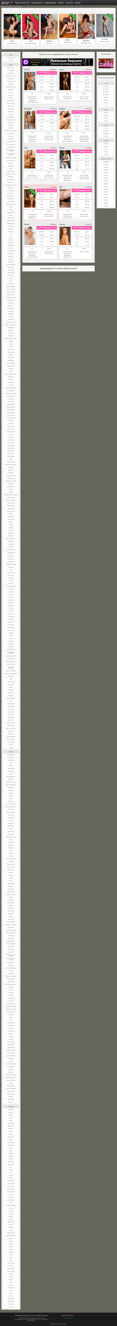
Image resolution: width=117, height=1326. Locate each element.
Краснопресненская (11, 289)
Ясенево (11, 747)
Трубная (11, 635)
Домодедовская (11, 223)
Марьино (11, 355)
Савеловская (11, 541)
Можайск (11, 1216)
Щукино (11, 1083)
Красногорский (11, 864)
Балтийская (11, 106)
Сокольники (11, 575)
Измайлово (11, 242)
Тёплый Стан (11, 1044)
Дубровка (11, 228)
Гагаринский (11, 815)
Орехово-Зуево (11, 1232)
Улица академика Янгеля (11, 655)
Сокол (10, 569)
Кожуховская (11, 267)
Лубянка (11, 341)
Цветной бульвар (11, 698)
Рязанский (10, 992)
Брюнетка (106, 146)
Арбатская (10, 95)
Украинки (106, 202)
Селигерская (11, 556)
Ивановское (11, 845)
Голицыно (11, 1131)
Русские (106, 191)
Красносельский (11, 867)
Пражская (11, 492)
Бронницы (10, 1115)
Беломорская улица (11, 119)
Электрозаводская (10, 736)
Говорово (11, 209)
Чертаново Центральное (11, 1077)
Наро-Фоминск (11, 1221)
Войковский (11, 801)
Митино (11, 371)
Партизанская (11, 453)
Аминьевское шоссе (11, 86)
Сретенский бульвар (11, 586)
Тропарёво (10, 632)
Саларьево (11, 544)
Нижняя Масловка (11, 396)
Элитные (106, 102)
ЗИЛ (11, 234)
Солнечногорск (11, 1268)
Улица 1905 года (11, 649)
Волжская (11, 187)
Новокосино (11, 401)
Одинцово (11, 1227)
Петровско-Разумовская (11, 464)
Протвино (11, 1243)
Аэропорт (11, 97)
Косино (11, 281)
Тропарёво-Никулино (11, 1050)
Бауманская (11, 111)
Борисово (11, 136)
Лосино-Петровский (11, 1205)
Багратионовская (11, 103)
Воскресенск (11, 1126)
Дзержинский (11, 1136)
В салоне (69, 3)
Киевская (11, 259)
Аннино (11, 92)
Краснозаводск (11, 1189)
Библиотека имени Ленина (10, 130)
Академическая (11, 73)
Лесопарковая (11, 327)
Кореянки (106, 183)
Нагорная (11, 385)
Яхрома (11, 1306)
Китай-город (11, 261)
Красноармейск (11, 1183)
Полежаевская (10, 486)
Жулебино (10, 231)
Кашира (11, 1169)
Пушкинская (11, 508)
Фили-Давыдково (11, 1055)
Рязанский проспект (11, 538)
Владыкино (11, 176)
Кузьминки (10, 311)
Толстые (106, 136)
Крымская (11, 305)
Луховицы (11, 1208)
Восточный (11, 809)
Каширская (11, 256)
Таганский (11, 1036)
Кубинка (11, 1194)
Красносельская (11, 291)
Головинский (11, 817)
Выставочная (11, 201)
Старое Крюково (11, 1031)
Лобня (10, 1202)
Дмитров (11, 1139)
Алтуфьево (11, 84)
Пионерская (11, 470)
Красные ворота (11, 294)
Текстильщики (11, 616)
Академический (11, 754)
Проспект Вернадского (10, 500)
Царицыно (10, 695)
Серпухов (11, 1265)
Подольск (11, 1241)
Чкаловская (11, 714)
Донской (11, 828)
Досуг (7, 2)
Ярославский (11, 1099)
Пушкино (11, 1246)
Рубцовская (11, 533)
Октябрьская (11, 428)
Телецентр (10, 619)
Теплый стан (11, 621)
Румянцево (11, 535)
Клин (11, 1172)
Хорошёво (10, 689)
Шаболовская (11, 717)
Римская (11, 527)
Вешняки (11, 795)
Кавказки (106, 172)
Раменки (11, 513)
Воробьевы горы (11, 196)
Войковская (11, 182)
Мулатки (106, 186)
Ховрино (11, 687)
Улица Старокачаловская (11, 673)
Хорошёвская (11, 692)
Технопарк (10, 624)
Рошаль (11, 1257)
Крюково (11, 872)
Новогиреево (11, 398)
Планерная (11, 472)
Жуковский (11, 1156)
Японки (106, 205)
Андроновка (11, 89)
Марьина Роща (11, 902)
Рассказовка (11, 516)
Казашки (106, 175)
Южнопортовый (11, 1094)
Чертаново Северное (11, 1074)
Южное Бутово (11, 1085)
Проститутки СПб (22, 3)
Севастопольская (11, 549)
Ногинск (11, 1224)
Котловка (11, 861)
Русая (106, 148)
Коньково (11, 275)
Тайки (106, 197)
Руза (11, 1260)
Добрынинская (11, 220)
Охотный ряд (11, 439)
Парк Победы (11, 450)
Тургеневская (11, 641)
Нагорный (11, 935)
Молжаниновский (11, 921)
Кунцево (11, 878)
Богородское (11, 787)
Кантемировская (11, 250)
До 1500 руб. (106, 86)
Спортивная (11, 583)
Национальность (106, 158)
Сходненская (11, 605)
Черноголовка (11, 1287)
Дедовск (11, 1134)
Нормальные (106, 133)
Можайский (11, 919)
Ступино (11, 1273)
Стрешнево (11, 591)
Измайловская (10, 245)
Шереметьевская (11, 722)
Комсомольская (11, 272)
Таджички (106, 194)
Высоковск (10, 1128)
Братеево (11, 790)
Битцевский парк (11, 133)
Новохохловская (11, 412)
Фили (11, 679)
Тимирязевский (11, 1047)
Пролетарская (11, 497)
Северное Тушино (11, 1011)
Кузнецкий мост (11, 308)
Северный (10, 1014)
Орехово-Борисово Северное (11, 955)
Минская (11, 368)
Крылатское (11, 302)
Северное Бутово (11, 1003)
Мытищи (11, 1219)
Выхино (11, 207)
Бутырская (10, 163)
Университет (11, 676)
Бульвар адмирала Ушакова (10, 150)
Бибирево (11, 128)
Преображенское (11, 978)
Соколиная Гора (11, 572)
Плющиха (11, 483)
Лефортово (11, 330)
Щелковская (11, 731)
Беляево (11, 125)
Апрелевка (11, 1109)
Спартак (11, 580)
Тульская (11, 638)
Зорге (11, 237)
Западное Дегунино (11, 836)
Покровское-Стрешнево (11, 976)
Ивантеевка (11, 1164)
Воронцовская (11, 198)
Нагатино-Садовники (11, 930)
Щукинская (11, 733)
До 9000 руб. (106, 94)
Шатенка (106, 154)
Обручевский (11, 952)
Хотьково (11, 1284)
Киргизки (106, 178)
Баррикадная (11, 108)
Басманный (11, 771)
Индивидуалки (50, 3)
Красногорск (11, 1186)
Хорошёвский (11, 1066)
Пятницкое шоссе (11, 511)
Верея (10, 1117)
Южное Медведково (11, 1088)
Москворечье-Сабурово (11, 924)
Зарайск (11, 1158)
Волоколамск (11, 1123)
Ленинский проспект (11, 322)
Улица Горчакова (11, 658)
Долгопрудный (10, 1142)
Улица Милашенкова (11, 661)
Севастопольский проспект (11, 553)
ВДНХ (10, 168)
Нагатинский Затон (10, 932)
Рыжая (106, 151)
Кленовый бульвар (10, 264)
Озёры (11, 1230)
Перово (11, 459)
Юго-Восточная (11, 739)
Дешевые (106, 97)
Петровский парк (11, 461)
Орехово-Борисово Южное (11, 959)
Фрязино (11, 1279)
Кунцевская (11, 313)
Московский (11, 927)
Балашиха (10, 1112)
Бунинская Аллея (11, 160)
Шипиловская (11, 725)
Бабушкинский (10, 768)
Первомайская (10, 456)
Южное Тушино (11, 1091)
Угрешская (10, 646)
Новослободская (11, 409)
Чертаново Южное (10, 1080)
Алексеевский (11, 757)
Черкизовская (11, 703)
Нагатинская (11, 382)
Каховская (10, 253)
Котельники (11, 283)
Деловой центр (11, 212)
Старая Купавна (11, 1271)
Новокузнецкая (11, 404)
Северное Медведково (10, 1009)
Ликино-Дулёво (11, 1200)
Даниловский (11, 823)
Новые (61, 3)
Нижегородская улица (11, 393)
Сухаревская (11, 602)
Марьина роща (11, 352)
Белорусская (11, 122)
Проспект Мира (11, 502)
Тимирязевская (11, 627)
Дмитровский (11, 825)
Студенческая (11, 600)
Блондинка (106, 143)
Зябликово (10, 239)
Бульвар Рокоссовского (11, 157)
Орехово (11, 434)
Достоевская (11, 226)
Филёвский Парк (11, 1052)
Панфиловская (11, 445)
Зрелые (106, 118)
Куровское (10, 1197)
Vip (106, 105)
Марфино (11, 899)
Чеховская (10, 709)
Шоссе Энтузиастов (11, 728)
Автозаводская (11, 70)
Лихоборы (11, 333)
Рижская (11, 524)
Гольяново (10, 820)
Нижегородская (11, 390)
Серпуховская (11, 561)
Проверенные (37, 3)
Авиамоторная (10, 67)
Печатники (10, 467)
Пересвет (11, 1238)
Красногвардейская (11, 286)
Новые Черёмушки (10, 418)
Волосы (106, 140)
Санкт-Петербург (11, 57)
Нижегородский (11, 941)
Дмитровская (11, 217)
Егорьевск (11, 1153)
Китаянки (106, 180)
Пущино (11, 1249)
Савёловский (11, 998)
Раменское (11, 1252)
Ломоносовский (11, 891)
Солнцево (11, 578)
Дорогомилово (10, 831)
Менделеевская (11, 365)
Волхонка (11, 193)
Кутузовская (11, 319)
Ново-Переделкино (11, 943)
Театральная (11, 613)
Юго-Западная (10, 742)
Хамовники (11, 1058)
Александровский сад (11, 75)
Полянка (11, 489)
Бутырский (10, 793)
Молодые (106, 115)
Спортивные (106, 130)
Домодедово (11, 1145)
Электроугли (11, 1304)
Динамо (11, 215)
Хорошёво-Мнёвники (11, 1063)
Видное (11, 1120)
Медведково (11, 360)
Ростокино (10, 530)
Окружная (11, 423)
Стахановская (11, 589)
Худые (106, 128)
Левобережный (11, 883)
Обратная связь (67, 1318)
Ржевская (11, 522)
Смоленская (11, 567)
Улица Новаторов (11, 664)
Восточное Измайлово (11, 806)
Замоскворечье (11, 834)
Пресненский (11, 981)
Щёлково (11, 1295)
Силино (11, 1017)
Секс (106, 83)
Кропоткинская (11, 300)
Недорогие (106, 99)
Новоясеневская (11, 415)
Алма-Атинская (11, 81)
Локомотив (11, 335)
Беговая (11, 114)
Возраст (106, 109)
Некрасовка (11, 938)
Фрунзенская (11, 684)
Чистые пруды (11, 711)
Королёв (11, 1178)
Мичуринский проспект (10, 374)
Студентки (106, 112)
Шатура (11, 1293)
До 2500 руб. (106, 88)
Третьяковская (10, 630)
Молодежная (11, 376)
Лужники (11, 344)
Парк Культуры (11, 448)
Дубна (10, 1150)
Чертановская (11, 706)
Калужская (11, 248)
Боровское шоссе (11, 141)
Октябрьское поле (11, 431)
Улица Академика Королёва (11, 652)
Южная (11, 744)
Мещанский (11, 913)
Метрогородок (11, 910)
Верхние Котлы (11, 171)
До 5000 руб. (106, 91)
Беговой (11, 773)
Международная (11, 363)
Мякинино (11, 379)
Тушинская (11, 643)
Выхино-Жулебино (10, 812)
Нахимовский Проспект (11, 387)
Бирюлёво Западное (11, 784)
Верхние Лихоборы (11, 174)
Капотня (11, 850)
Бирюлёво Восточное (11, 782)
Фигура (106, 125)
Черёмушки (11, 1072)
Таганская (11, 608)
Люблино (11, 346)
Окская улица (11, 426)
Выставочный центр (11, 204)
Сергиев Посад (11, 1263)
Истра (10, 1167)
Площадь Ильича (11, 478)
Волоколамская (11, 190)
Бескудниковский (11, 776)
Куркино (11, 880)
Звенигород (11, 1161)
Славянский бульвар (11, 564)
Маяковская (11, 357)
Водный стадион (11, 179)
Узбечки (106, 200)
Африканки (106, 169)
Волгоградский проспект (11, 185)
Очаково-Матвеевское (11, 968)
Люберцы (11, 1213)
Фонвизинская (11, 681)
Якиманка (11, 1096)
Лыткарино (11, 1210)
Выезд (77, 3)
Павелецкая (11, 442)
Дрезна (11, 1147)
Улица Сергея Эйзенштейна (11, 667)
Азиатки (106, 164)
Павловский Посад (10, 1235)
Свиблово (11, 546)
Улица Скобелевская (11, 670)
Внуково (11, 798)
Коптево (11, 278)
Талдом (11, 1276)
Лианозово (10, 889)
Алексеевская (11, 78)
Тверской (11, 1039)
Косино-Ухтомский (11, 858)
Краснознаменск (11, 1191)
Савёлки (11, 995)
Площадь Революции (11, 481)
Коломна (11, 1175)
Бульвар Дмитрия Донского (11, 154)
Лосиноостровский (10, 894)
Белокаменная (11, 117)
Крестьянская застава (11, 297)
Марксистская (11, 349)
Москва (11, 60)
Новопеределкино (11, 407)
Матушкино (11, 908)
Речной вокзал (10, 519)
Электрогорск (11, 1298)
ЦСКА (10, 700)
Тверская (11, 610)
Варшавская (11, 165)
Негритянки (106, 189)
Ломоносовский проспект (11, 338)
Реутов (11, 1254)
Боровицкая (11, 138)
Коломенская (11, 270)
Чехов (10, 1290)
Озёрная (11, 420)
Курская (11, 316)
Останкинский (11, 962)
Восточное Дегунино (11, 804)
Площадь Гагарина (11, 475)
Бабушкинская (10, 100)
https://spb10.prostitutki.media (106, 69)
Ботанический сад (11, 144)
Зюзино (11, 839)
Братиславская (11, 147)
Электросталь (11, 1301)
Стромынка (11, 597)
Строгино (11, 594)
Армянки (106, 167)
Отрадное (11, 437)
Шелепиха (10, 720)
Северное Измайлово (11, 1006)
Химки (10, 1282)
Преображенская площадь (10, 494)
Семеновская (11, 558)
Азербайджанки (106, 161)
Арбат (10, 762)
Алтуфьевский (10, 760)
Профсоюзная (11, 505)
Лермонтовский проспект (11, 324)
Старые (106, 120)
